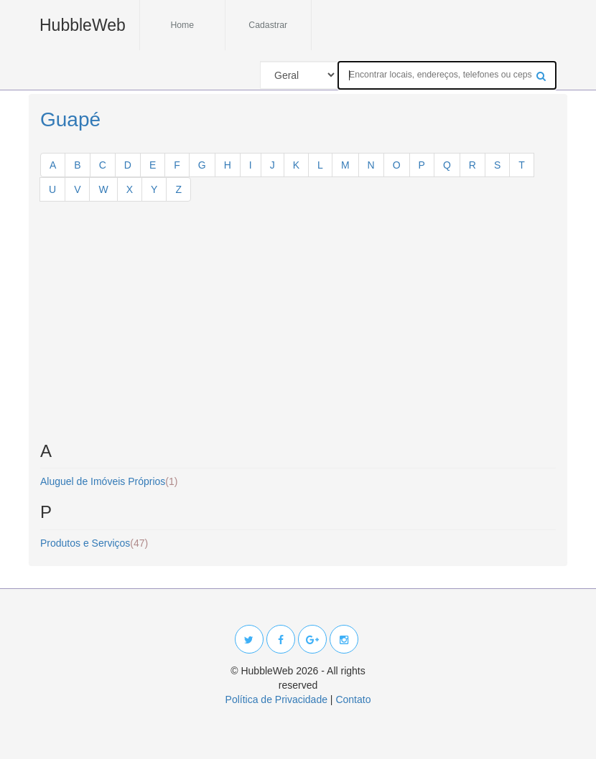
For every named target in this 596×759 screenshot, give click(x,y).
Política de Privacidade (276, 699)
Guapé (70, 119)
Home (182, 25)
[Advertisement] (298, 327)
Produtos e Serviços (94, 543)
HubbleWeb (82, 25)
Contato (353, 699)
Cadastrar (267, 25)
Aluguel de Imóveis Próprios (108, 481)
